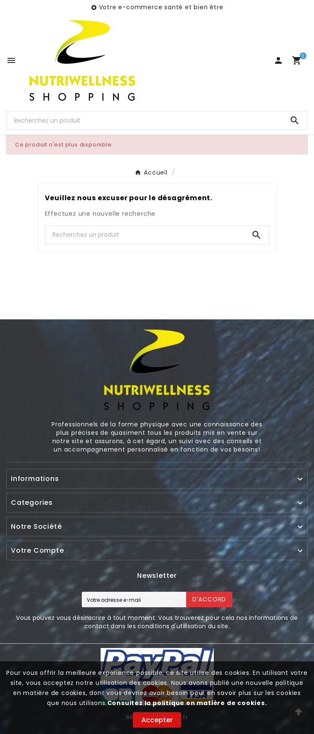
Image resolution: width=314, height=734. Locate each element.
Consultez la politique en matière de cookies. (187, 703)
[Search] (294, 120)
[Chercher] (145, 120)
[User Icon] (278, 60)
